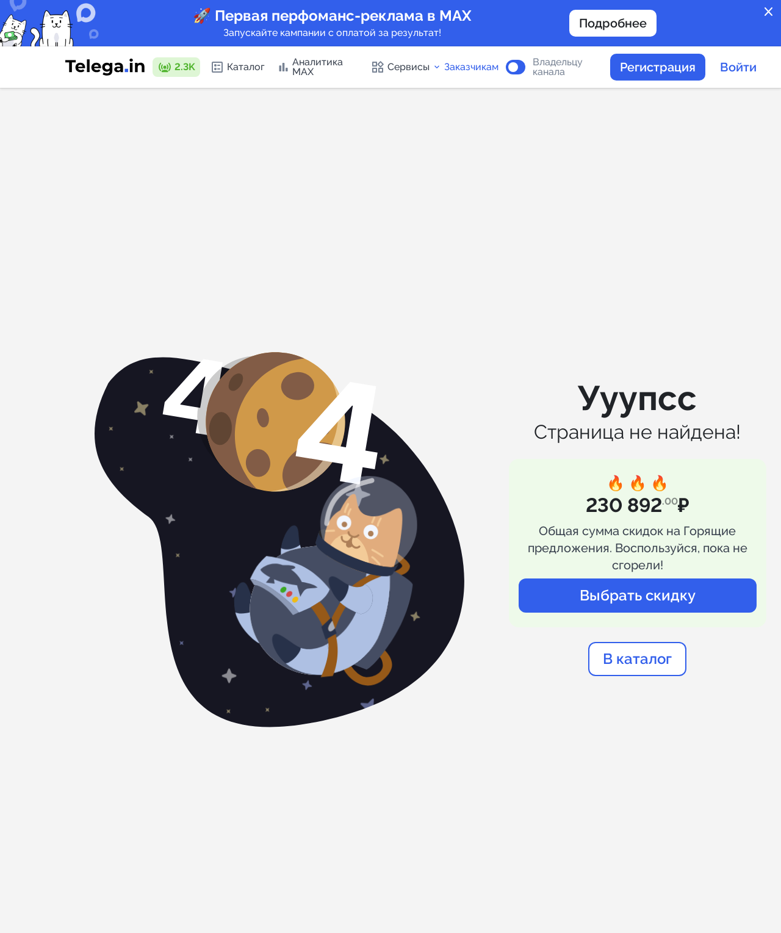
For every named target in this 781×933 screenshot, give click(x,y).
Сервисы (406, 67)
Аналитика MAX (310, 66)
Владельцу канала (558, 67)
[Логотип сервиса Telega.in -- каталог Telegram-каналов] (105, 67)
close (768, 12)
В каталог (637, 659)
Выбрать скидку (638, 595)
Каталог (237, 67)
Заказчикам (471, 67)
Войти (738, 67)
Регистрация (658, 67)
